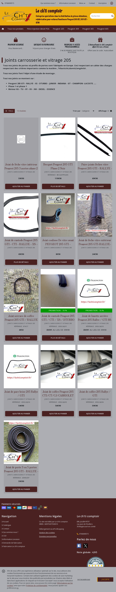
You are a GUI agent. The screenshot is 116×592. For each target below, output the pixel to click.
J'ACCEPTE (105, 579)
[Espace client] (111, 3)
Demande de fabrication (12, 543)
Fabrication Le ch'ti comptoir (13, 546)
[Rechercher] (112, 16)
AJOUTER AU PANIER (21, 186)
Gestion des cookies (47, 532)
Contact (92, 3)
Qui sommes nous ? (10, 532)
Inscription (103, 3)
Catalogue (6, 525)
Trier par (76, 111)
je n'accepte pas (84, 579)
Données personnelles (48, 536)
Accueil (5, 521)
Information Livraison (11, 539)
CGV (4, 536)
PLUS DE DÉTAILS (58, 186)
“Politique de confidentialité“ (37, 585)
